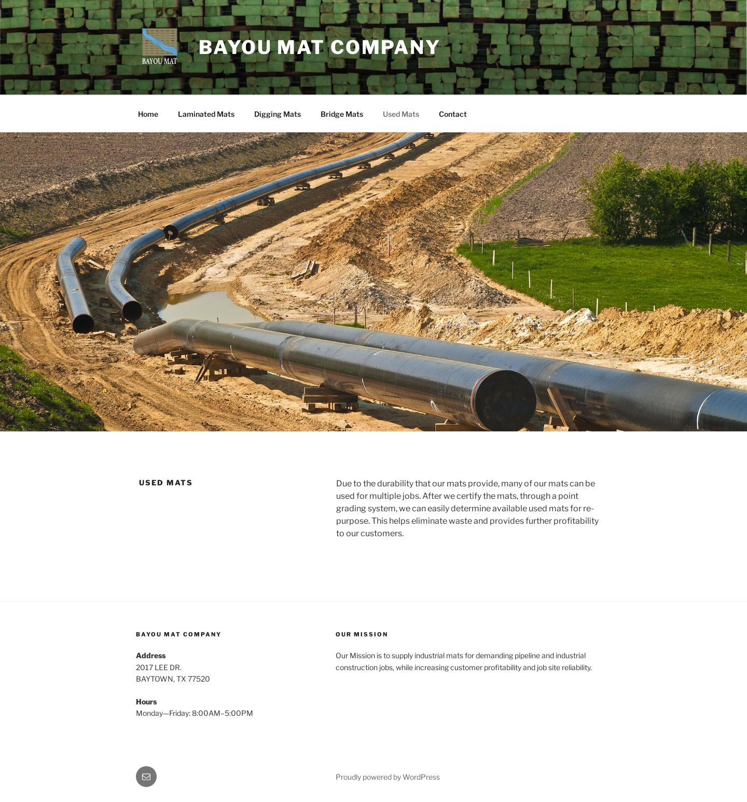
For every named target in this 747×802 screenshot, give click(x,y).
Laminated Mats (206, 114)
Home (148, 114)
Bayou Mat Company (320, 47)
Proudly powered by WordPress (388, 776)
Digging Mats (277, 114)
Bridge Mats (342, 114)
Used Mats (401, 114)
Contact (453, 114)
